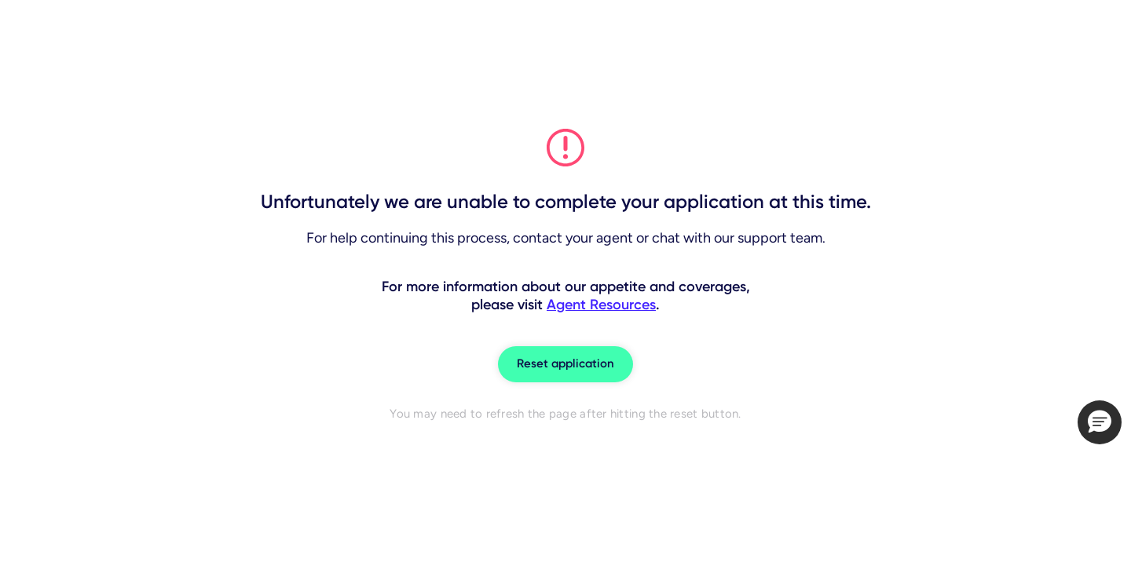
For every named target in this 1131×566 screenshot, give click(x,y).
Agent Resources (601, 304)
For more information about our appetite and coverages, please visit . (566, 295)
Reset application (565, 363)
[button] (1100, 422)
